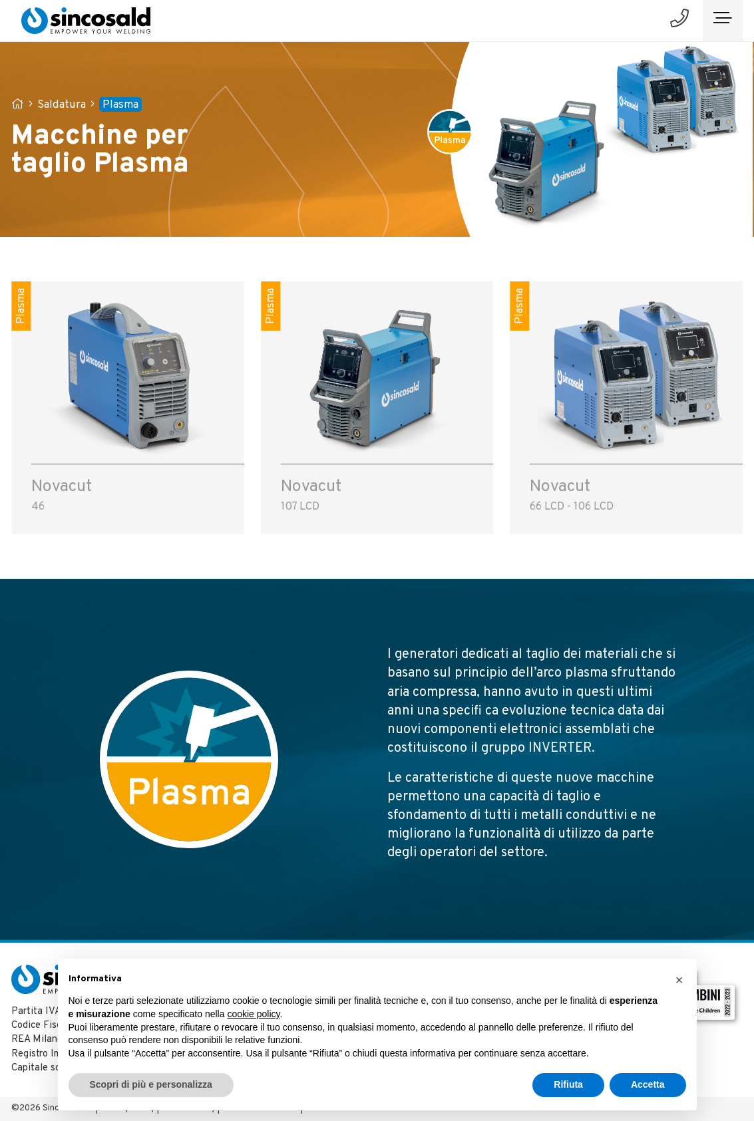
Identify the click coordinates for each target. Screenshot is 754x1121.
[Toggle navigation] (723, 20)
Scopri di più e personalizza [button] (151, 1084)
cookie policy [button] (253, 1014)
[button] (679, 980)
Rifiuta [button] (568, 1084)
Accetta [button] (648, 1084)
